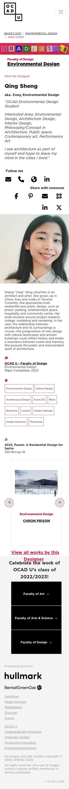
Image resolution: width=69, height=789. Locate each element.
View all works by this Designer (35, 555)
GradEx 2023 (12, 33)
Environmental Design (41, 33)
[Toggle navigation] (61, 12)
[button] (8, 179)
